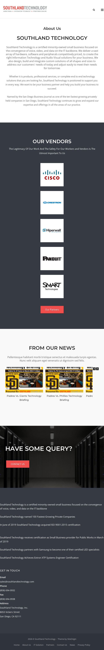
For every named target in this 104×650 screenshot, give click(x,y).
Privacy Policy (84, 644)
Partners (50, 644)
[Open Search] (94, 10)
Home (17, 644)
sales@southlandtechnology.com (17, 581)
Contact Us (62, 644)
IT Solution (38, 644)
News (72, 644)
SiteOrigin (71, 639)
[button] (97, 368)
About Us (26, 644)
